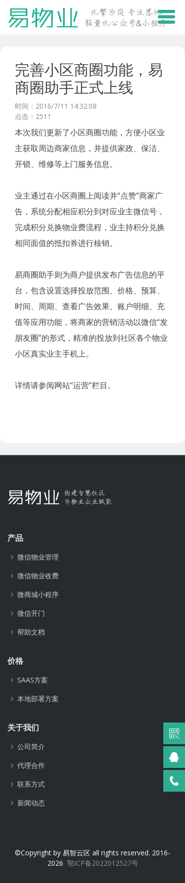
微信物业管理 (38, 557)
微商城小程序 (38, 594)
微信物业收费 (38, 575)
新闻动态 (31, 803)
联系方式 (31, 784)
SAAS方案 (32, 680)
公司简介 (31, 746)
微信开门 (31, 613)
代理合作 (31, 765)
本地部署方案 (38, 698)
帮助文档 (31, 632)
